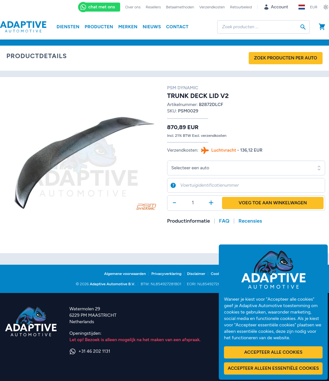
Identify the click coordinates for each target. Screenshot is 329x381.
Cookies (218, 273)
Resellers (153, 7)
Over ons (133, 7)
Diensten (68, 27)
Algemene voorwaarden (125, 273)
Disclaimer (196, 273)
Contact (177, 27)
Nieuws (152, 27)
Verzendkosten (212, 7)
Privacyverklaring (166, 273)
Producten (98, 27)
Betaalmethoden (180, 7)
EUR (313, 7)
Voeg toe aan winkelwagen (273, 203)
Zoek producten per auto (285, 58)
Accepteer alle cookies (273, 352)
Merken (128, 27)
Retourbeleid (241, 7)
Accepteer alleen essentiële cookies (273, 368)
